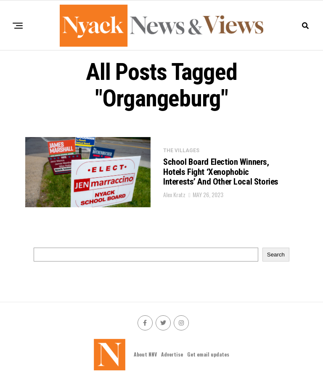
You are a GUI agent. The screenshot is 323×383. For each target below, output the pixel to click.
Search (276, 254)
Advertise (172, 354)
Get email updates (208, 354)
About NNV (145, 354)
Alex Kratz (174, 200)
